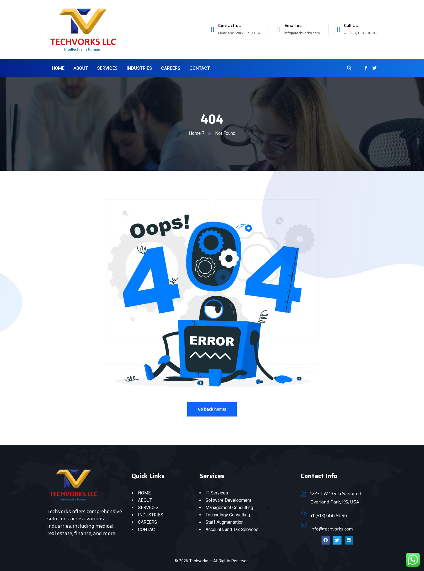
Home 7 (196, 133)
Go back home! (212, 409)
